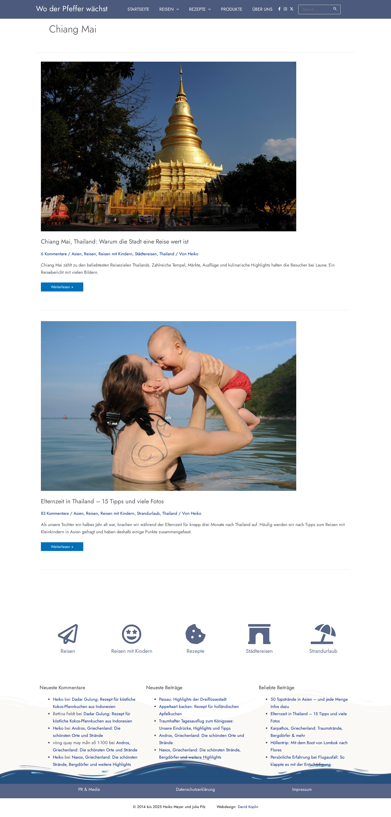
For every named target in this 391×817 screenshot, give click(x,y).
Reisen (91, 254)
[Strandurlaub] (323, 620)
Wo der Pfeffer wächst (71, 8)
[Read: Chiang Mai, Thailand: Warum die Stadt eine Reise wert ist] (168, 146)
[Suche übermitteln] (335, 8)
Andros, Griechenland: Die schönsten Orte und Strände (92, 735)
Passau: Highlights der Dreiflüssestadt (193, 684)
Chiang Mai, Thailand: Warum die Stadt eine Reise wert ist (115, 241)
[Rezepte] (195, 620)
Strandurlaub (151, 513)
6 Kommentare (54, 254)
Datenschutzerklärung (195, 789)
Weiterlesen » (62, 286)
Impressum (302, 789)
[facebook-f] (280, 9)
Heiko (58, 684)
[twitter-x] (292, 9)
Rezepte (195, 636)
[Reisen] (68, 620)
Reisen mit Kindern (117, 254)
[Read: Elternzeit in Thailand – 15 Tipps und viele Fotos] (168, 406)
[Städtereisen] (259, 620)
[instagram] (286, 9)
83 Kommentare (55, 513)
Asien (77, 254)
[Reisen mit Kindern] (132, 620)
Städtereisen (148, 254)
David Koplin (248, 807)
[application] (180, 9)
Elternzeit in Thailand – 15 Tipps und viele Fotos (102, 501)
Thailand (170, 254)
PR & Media (89, 789)
